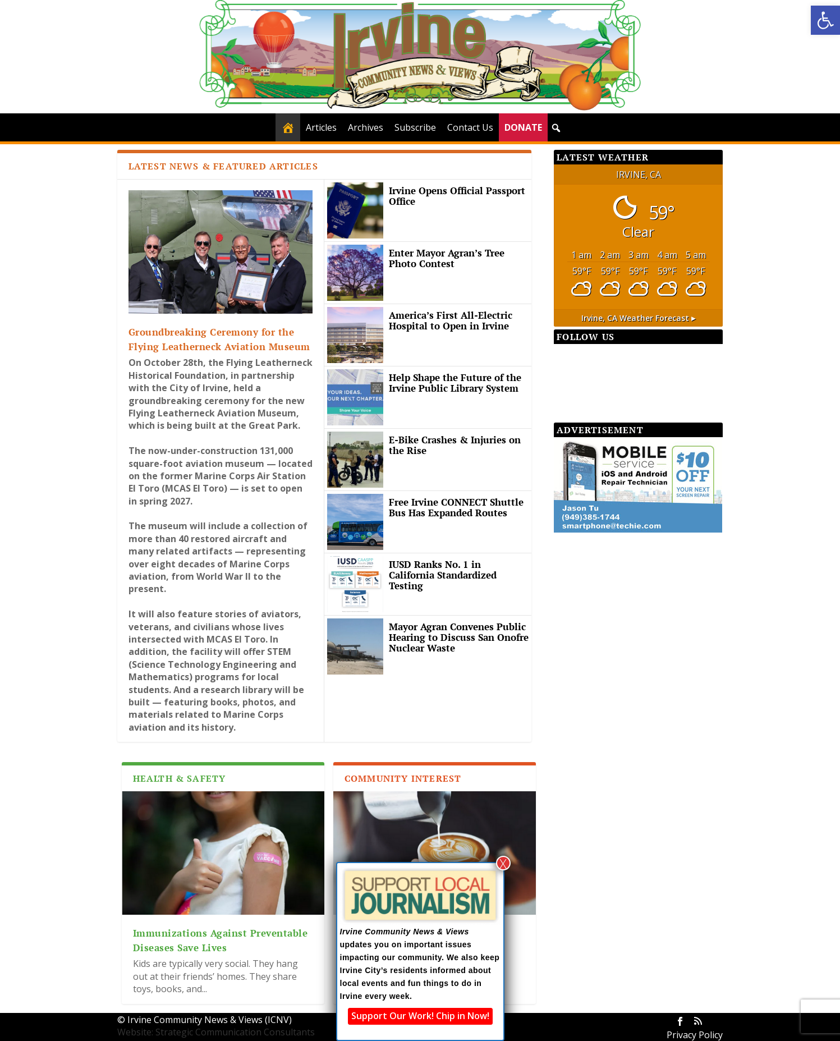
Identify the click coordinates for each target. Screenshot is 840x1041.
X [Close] (503, 863)
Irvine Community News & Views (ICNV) (209, 1020)
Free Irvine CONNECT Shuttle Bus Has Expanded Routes (456, 507)
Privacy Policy (695, 1035)
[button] (825, 20)
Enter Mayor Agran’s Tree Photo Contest (446, 258)
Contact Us (470, 127)
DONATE (523, 127)
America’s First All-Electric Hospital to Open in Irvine (450, 320)
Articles (321, 127)
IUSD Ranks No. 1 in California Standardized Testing (443, 575)
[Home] (288, 127)
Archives (365, 127)
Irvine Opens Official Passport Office (457, 196)
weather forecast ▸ (638, 318)
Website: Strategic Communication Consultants (216, 1032)
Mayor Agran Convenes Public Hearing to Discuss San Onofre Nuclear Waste (459, 637)
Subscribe (415, 127)
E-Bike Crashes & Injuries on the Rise (455, 445)
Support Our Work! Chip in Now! (420, 1016)
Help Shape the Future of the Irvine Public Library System (455, 383)
